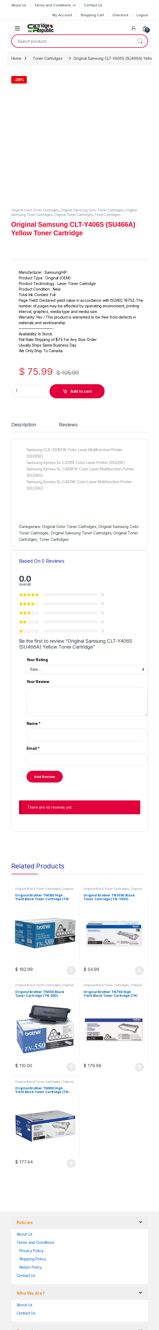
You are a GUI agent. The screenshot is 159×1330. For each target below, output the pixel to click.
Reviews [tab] (68, 295)
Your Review (38, 552)
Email (33, 619)
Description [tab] (23, 295)
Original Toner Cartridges (73, 85)
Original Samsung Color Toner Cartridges (92, 81)
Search (139, 41)
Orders (23, 1238)
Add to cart (81, 262)
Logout (142, 15)
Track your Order (32, 1230)
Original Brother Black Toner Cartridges (44, 760)
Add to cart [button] (71, 841)
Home (16, 58)
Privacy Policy (31, 1121)
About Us (18, 5)
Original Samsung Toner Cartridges (81, 403)
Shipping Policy (32, 1129)
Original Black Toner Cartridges (38, 759)
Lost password (29, 1221)
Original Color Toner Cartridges (35, 81)
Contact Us (93, 5)
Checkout (120, 15)
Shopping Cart (92, 15)
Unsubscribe (27, 1246)
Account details (30, 1213)
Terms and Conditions (52, 5)
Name (33, 594)
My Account (62, 15)
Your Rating (37, 530)
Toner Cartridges (47, 58)
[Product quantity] (30, 262)
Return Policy (30, 1138)
